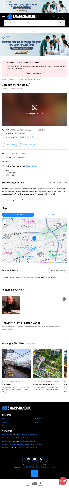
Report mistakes (32, 166)
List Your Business (8, 444)
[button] (27, 483)
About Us (5, 419)
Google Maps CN (61, 262)
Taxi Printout (9, 144)
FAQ (36, 422)
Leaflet (52, 262)
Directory (12, 80)
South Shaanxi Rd (26, 137)
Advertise (5, 422)
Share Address (26, 144)
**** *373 (9, 153)
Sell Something (7, 441)
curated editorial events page (26, 435)
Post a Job (5, 438)
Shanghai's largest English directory (29, 444)
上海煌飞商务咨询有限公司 (31, 467)
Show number (19, 153)
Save (34, 485)
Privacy (4, 426)
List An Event (6, 435)
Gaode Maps (51, 215)
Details (22, 157)
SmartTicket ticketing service (27, 448)
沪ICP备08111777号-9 (48, 467)
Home (4, 80)
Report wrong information (36, 73)
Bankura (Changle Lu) (32, 80)
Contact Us (39, 419)
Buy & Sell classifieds (27, 441)
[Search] (61, 23)
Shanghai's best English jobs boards (24, 438)
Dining (20, 80)
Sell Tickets (6, 448)
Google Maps (18, 215)
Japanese (15, 200)
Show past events (58, 270)
